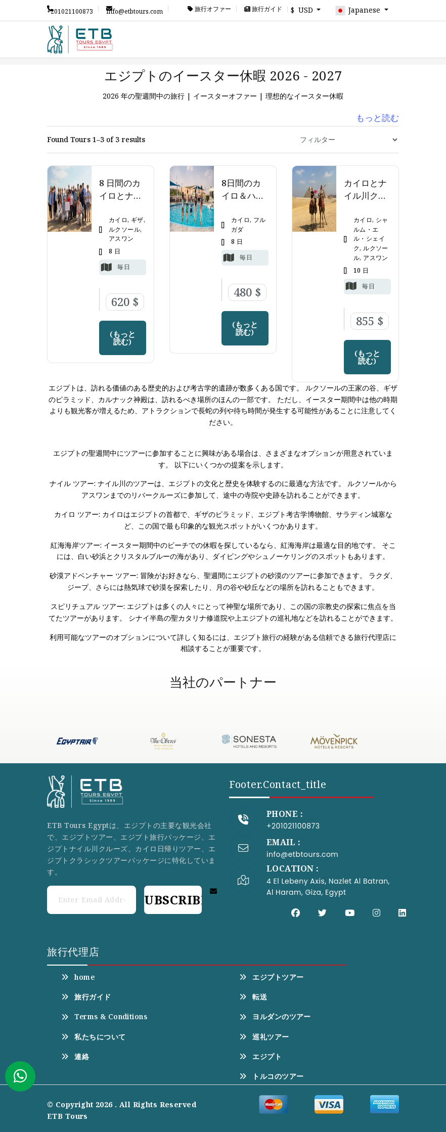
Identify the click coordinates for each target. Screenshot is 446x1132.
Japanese (358, 11)
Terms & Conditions (104, 1017)
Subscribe (173, 899)
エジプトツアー (271, 977)
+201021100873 (70, 9)
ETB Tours (67, 1116)
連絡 (75, 1057)
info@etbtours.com (134, 9)
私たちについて (93, 1037)
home (78, 977)
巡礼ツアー (264, 1037)
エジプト (260, 1057)
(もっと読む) (123, 337)
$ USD (303, 10)
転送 (253, 997)
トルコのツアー (271, 1076)
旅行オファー (209, 9)
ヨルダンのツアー (275, 1017)
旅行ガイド (263, 9)
